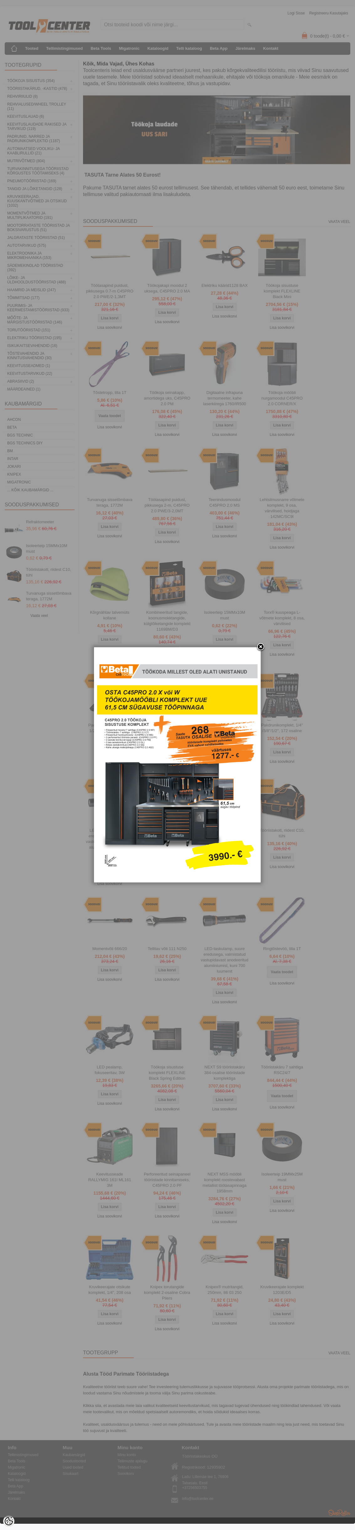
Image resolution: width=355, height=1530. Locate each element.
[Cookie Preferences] (8, 1521)
